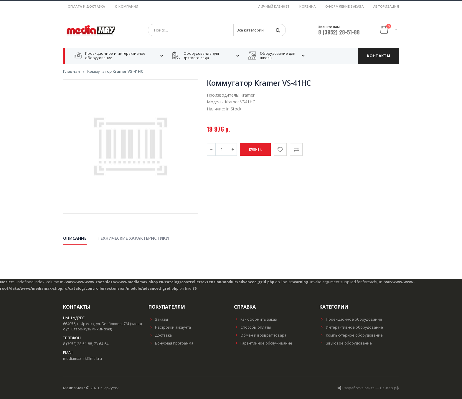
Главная (71, 71)
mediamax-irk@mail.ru (82, 358)
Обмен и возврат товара (260, 335)
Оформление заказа (344, 6)
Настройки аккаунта (169, 327)
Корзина (307, 6)
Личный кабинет (274, 6)
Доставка (160, 335)
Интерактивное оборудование (351, 327)
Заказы (158, 319)
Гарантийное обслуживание (263, 343)
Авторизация (386, 6)
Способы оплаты (252, 327)
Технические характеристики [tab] (133, 238)
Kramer (247, 95)
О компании (126, 6)
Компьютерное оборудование (351, 335)
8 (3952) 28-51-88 (339, 32)
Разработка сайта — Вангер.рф (370, 387)
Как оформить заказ (255, 319)
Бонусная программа (170, 343)
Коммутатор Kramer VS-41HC (115, 71)
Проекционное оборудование (350, 319)
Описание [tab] (75, 238)
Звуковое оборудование (345, 343)
